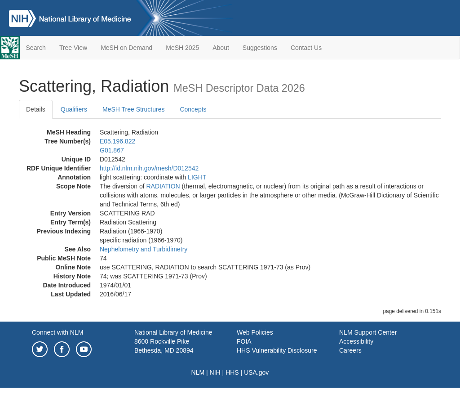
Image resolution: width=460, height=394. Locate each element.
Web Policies (255, 332)
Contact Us (306, 47)
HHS (232, 372)
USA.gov (256, 372)
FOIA (244, 341)
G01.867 (112, 150)
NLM (198, 372)
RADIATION (163, 186)
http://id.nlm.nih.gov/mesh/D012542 (149, 168)
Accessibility (356, 341)
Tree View (73, 47)
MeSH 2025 (182, 47)
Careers (350, 350)
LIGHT (197, 177)
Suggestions (260, 47)
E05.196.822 (117, 141)
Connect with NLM (57, 332)
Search (36, 47)
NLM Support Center (368, 332)
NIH (215, 372)
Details (35, 109)
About (220, 47)
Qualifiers (74, 109)
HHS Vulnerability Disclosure (277, 350)
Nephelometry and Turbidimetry (143, 249)
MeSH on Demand (126, 47)
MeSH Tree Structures (133, 109)
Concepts (193, 109)
